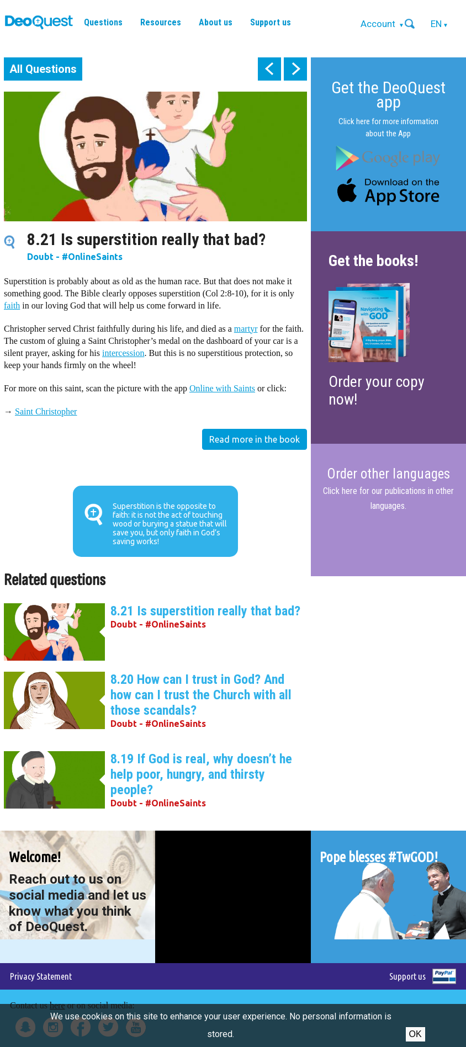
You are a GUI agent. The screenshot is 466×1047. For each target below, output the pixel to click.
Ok (415, 1034)
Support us (270, 22)
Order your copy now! (377, 390)
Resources (160, 22)
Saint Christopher (46, 411)
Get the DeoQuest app (388, 94)
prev (269, 69)
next (295, 69)
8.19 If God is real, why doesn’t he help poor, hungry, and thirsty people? (201, 774)
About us (215, 22)
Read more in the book (254, 439)
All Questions (43, 69)
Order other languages (388, 474)
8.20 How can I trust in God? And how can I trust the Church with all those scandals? (201, 695)
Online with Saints (222, 388)
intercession (123, 353)
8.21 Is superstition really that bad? (205, 611)
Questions (103, 22)
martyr (246, 328)
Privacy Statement (41, 976)
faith (12, 305)
